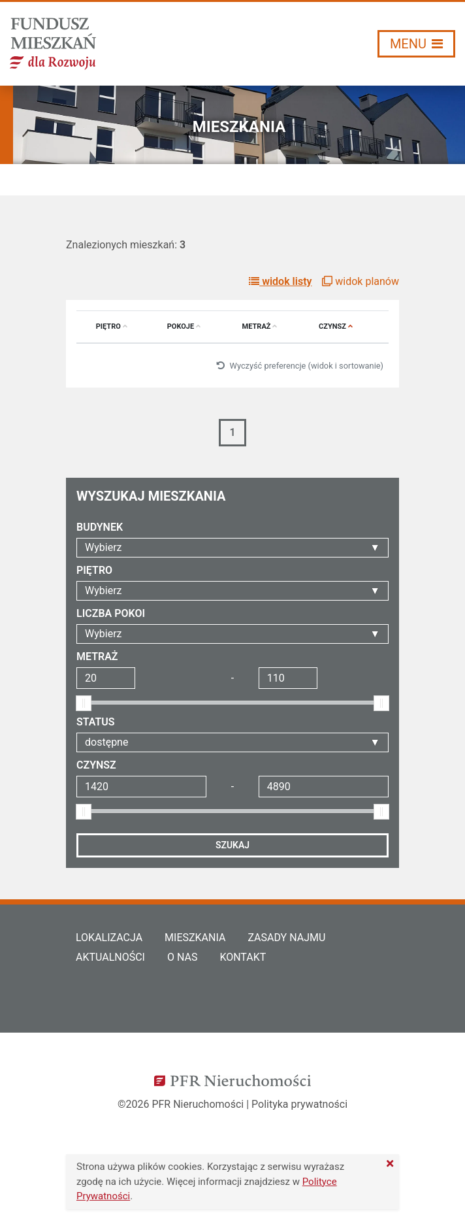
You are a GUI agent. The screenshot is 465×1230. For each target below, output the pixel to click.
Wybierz (103, 547)
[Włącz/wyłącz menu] (416, 44)
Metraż (260, 326)
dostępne (106, 742)
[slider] (83, 703)
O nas (182, 957)
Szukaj (232, 845)
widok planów (360, 281)
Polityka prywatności (299, 1104)
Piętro (111, 326)
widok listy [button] (280, 281)
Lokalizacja (109, 937)
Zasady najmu (286, 937)
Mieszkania (195, 937)
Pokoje (183, 326)
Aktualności (110, 957)
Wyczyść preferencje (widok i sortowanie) (299, 366)
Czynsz (336, 326)
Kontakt (242, 957)
